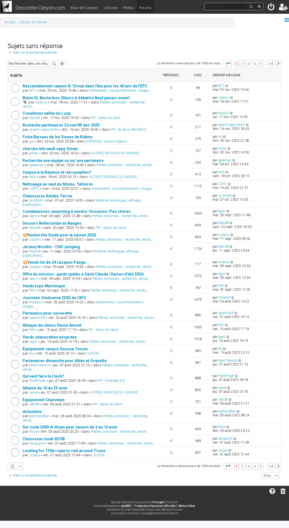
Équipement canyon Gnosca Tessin (55, 349)
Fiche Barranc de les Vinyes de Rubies (57, 137)
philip (33, 153)
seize (33, 392)
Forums (145, 8)
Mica (33, 431)
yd (31, 141)
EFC (32, 90)
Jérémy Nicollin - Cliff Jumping (51, 247)
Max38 (34, 227)
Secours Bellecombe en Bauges (51, 223)
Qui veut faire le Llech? (43, 376)
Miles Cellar (187, 505)
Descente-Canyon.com (40, 8)
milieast (35, 302)
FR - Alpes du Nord (111, 227)
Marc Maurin (39, 365)
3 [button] (248, 63)
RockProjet (37, 380)
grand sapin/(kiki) (43, 129)
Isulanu (35, 239)
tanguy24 (36, 443)
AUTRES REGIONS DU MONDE (115, 153)
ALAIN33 (36, 200)
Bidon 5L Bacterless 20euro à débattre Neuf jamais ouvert (76, 98)
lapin (33, 216)
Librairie (110, 8)
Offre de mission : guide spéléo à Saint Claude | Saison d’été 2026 (83, 274)
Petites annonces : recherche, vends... (125, 165)
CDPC (34, 188)
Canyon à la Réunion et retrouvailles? (56, 172)
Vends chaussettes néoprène (49, 337)
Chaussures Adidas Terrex (47, 196)
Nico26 (34, 118)
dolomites (32, 411)
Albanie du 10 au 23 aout (44, 388)
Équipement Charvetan (43, 400)
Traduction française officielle (155, 505)
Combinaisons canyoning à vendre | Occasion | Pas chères (76, 211)
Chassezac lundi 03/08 (43, 439)
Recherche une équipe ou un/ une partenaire (63, 160)
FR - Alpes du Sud (105, 118)
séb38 (34, 404)
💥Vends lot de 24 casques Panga (54, 262)
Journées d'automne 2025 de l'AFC (54, 297)
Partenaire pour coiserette (47, 313)
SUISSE (93, 353)
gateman (36, 165)
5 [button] (261, 63)
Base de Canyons (84, 8)
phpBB (125, 505)
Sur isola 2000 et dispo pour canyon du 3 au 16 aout (69, 427)
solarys (41, 102)
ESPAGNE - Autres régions (106, 141)
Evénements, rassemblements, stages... (120, 90)
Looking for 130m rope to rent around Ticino (64, 450)
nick (32, 177)
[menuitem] (271, 8)
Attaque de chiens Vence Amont (51, 325)
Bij (31, 353)
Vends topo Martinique (43, 286)
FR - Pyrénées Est (111, 380)
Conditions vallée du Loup (46, 113)
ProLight (158, 502)
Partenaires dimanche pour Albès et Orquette (64, 360)
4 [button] (255, 63)
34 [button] (271, 63)
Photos (128, 8)
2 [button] (242, 63)
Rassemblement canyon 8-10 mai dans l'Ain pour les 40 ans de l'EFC (84, 86)
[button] (228, 63)
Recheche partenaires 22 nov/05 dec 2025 (61, 125)
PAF (32, 290)
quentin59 (37, 317)
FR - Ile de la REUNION (128, 129)
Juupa (34, 455)
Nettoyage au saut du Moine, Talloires (57, 184)
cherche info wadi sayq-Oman (50, 148)
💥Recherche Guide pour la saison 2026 (59, 235)
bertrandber (39, 416)
